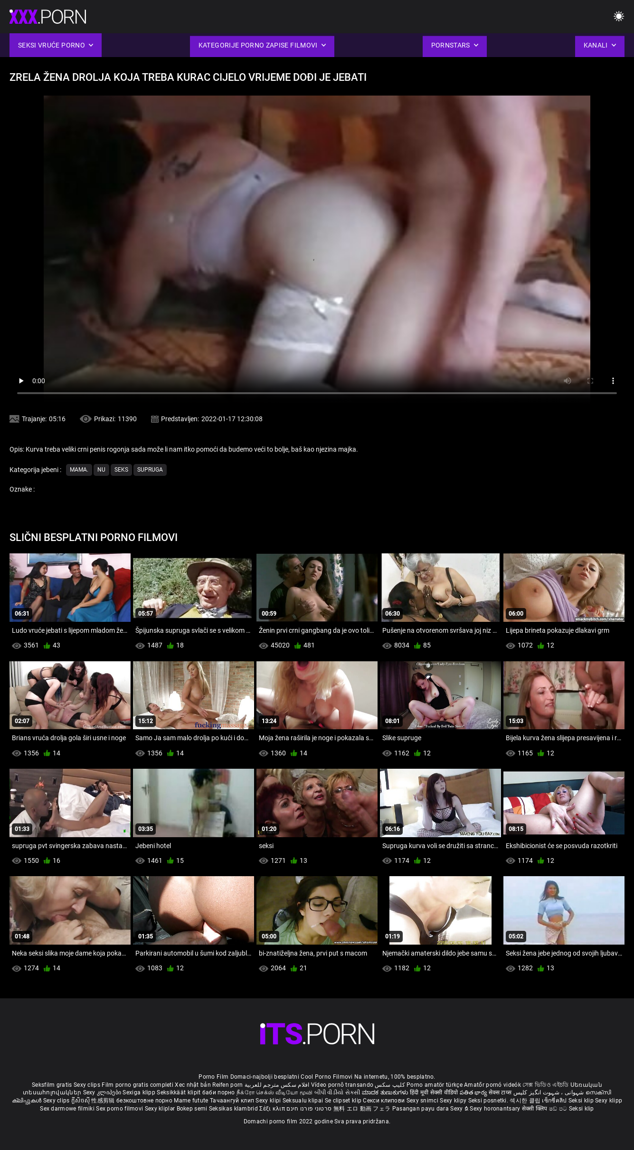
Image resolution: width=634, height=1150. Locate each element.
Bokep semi (192, 1108)
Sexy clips (88, 1085)
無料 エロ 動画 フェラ (362, 1108)
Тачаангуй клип (233, 1100)
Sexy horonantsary (495, 1108)
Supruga (150, 469)
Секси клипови (384, 1100)
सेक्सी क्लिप (535, 1108)
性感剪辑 (103, 1100)
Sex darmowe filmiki (67, 1108)
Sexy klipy (454, 1100)
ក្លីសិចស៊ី (81, 1100)
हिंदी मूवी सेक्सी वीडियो (434, 1092)
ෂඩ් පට (559, 1108)
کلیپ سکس (390, 1085)
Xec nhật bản (193, 1085)
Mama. (79, 469)
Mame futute (191, 1100)
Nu (101, 469)
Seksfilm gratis (52, 1085)
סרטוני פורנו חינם (308, 1108)
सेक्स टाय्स (501, 1092)
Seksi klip (581, 1100)
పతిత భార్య (474, 1092)
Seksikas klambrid (234, 1108)
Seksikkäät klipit (179, 1092)
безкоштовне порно (144, 1100)
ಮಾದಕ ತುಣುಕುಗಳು (386, 1092)
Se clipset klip (344, 1100)
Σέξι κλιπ (272, 1108)
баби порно (218, 1092)
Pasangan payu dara (421, 1108)
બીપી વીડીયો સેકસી (337, 1092)
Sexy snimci (423, 1100)
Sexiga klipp (140, 1092)
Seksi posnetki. (489, 1100)
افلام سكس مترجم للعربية (277, 1085)
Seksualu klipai (304, 1100)
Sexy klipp (608, 1100)
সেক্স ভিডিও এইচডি (545, 1085)
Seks (121, 469)
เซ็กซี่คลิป (555, 1100)
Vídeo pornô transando (342, 1085)
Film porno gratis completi (137, 1085)
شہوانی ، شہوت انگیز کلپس (549, 1092)
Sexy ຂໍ (460, 1108)
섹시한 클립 (526, 1100)
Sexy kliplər (161, 1108)
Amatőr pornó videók (492, 1085)
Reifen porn (227, 1085)
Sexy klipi (268, 1100)
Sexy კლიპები (103, 1092)
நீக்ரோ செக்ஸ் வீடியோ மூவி (274, 1092)
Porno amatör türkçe (435, 1085)
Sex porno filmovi (119, 1108)
